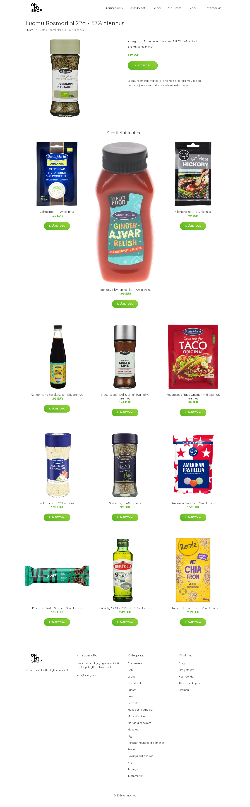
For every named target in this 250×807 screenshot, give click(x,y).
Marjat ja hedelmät (139, 728)
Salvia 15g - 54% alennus (125, 508)
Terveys (133, 774)
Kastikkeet (137, 11)
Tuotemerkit (212, 11)
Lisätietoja (142, 70)
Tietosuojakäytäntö (191, 688)
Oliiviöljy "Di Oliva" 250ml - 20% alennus (125, 613)
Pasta (131, 754)
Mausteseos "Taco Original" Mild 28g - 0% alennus (193, 401)
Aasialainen (114, 11)
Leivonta (133, 708)
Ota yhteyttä (186, 675)
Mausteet (174, 11)
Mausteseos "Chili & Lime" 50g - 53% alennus (125, 401)
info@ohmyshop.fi (88, 680)
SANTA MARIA (181, 46)
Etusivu (30, 35)
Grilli (130, 675)
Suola (194, 46)
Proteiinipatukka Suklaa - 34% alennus (57, 613)
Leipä (156, 11)
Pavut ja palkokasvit (140, 761)
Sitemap (184, 695)
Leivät (131, 701)
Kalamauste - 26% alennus (57, 508)
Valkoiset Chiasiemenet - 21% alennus (193, 613)
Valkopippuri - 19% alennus (56, 217)
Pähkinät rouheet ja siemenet (146, 748)
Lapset (132, 695)
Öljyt (130, 741)
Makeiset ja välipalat (140, 715)
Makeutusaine (136, 721)
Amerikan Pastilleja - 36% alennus (193, 508)
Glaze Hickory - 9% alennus (193, 217)
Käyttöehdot (186, 682)
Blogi (192, 11)
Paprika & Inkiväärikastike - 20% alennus (125, 295)
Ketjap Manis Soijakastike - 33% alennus (57, 400)
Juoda (132, 682)
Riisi (130, 768)
